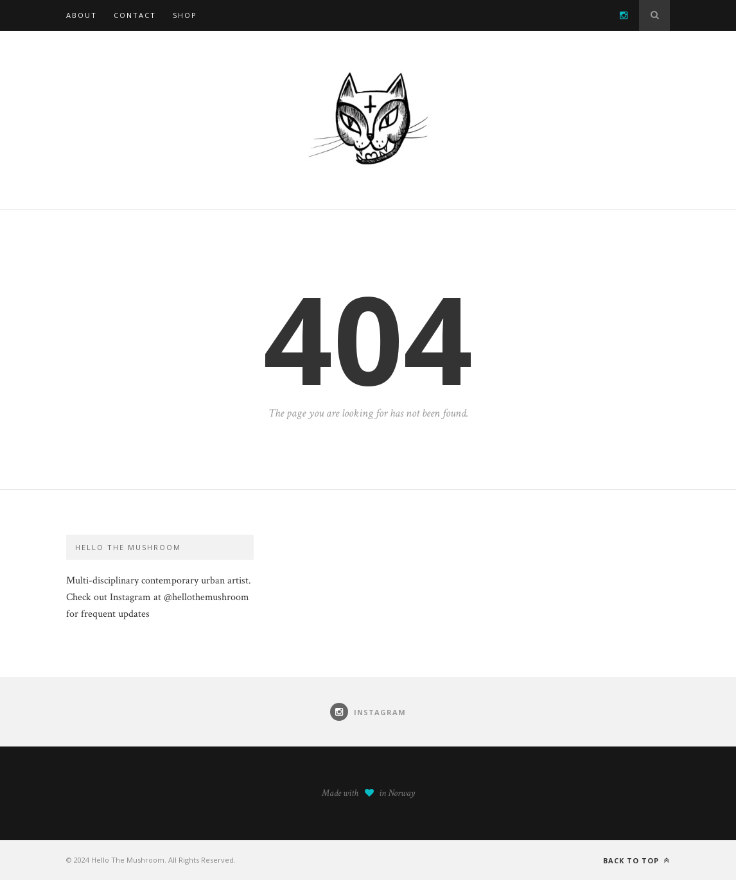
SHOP (185, 15)
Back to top (636, 860)
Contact (135, 15)
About (81, 15)
